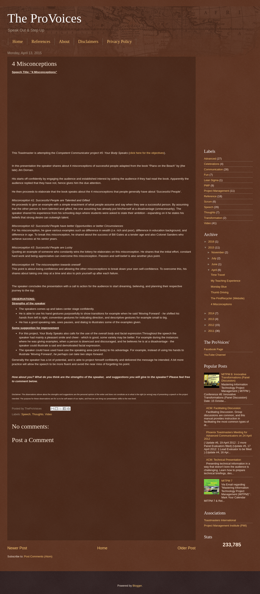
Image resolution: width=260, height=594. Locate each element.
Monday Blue (219, 286)
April (214, 270)
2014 (211, 313)
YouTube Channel (215, 354)
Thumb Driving (220, 292)
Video (48, 414)
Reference (210, 196)
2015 (211, 247)
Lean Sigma (211, 180)
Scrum (208, 201)
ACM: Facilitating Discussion (223, 408)
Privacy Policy (119, 41)
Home (17, 41)
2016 (211, 241)
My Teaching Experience (225, 280)
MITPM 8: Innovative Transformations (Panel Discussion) (235, 377)
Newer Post (17, 548)
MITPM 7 (226, 480)
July (213, 258)
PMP (207, 185)
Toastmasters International (220, 520)
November (217, 252)
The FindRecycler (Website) (227, 298)
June (214, 264)
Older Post (187, 548)
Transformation (213, 217)
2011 (211, 330)
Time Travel (218, 274)
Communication (213, 169)
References (40, 41)
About (64, 41)
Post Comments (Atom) (38, 556)
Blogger (137, 585)
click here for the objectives (147, 152)
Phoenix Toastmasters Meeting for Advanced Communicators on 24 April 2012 (228, 435)
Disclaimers (88, 41)
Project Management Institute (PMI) (225, 525)
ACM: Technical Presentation (223, 459)
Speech (26, 414)
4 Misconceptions (221, 304)
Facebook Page (213, 349)
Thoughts (38, 414)
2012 (211, 325)
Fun (206, 174)
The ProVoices (44, 18)
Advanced (210, 158)
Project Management (216, 190)
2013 (211, 319)
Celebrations (211, 163)
